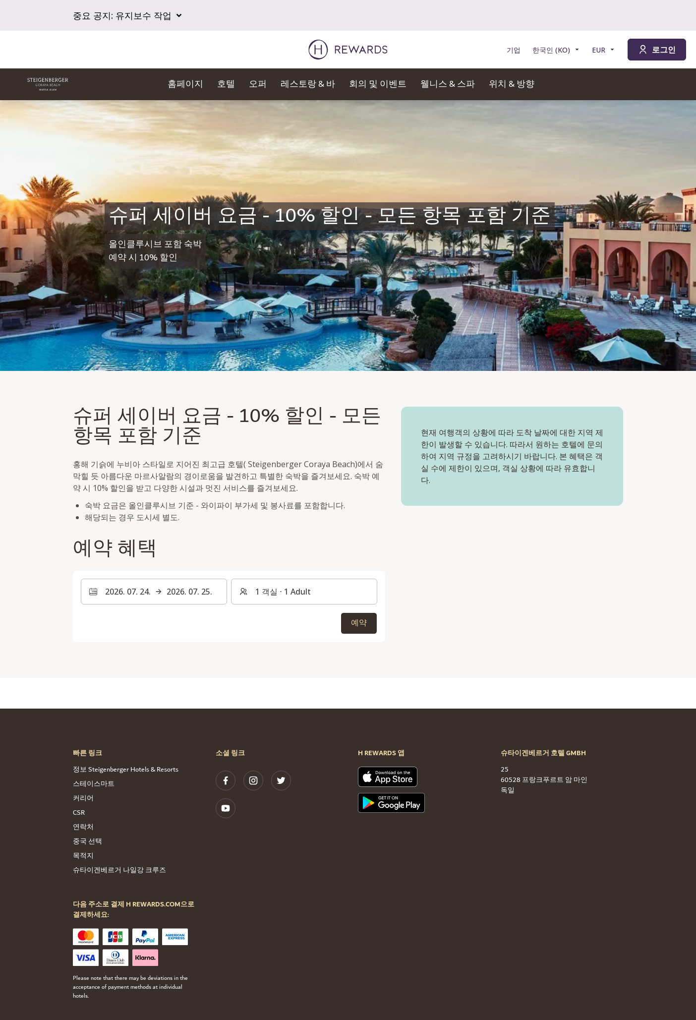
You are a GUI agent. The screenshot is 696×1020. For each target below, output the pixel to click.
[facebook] (225, 780)
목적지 (83, 856)
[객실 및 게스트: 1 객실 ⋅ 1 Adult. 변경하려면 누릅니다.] (304, 591)
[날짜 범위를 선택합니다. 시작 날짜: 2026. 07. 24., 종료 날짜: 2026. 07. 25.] (154, 591)
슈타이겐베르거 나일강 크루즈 (119, 870)
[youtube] (225, 808)
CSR (79, 813)
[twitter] (281, 780)
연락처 (83, 827)
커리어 (83, 798)
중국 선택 (87, 841)
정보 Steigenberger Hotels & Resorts (125, 770)
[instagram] (253, 780)
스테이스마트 (94, 784)
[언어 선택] (556, 50)
